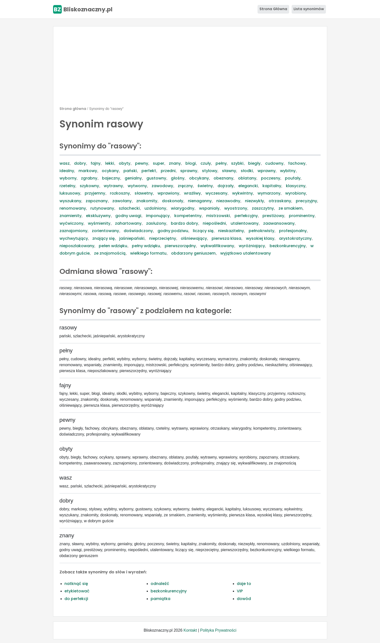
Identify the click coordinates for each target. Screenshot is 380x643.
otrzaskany (280, 201)
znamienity (70, 216)
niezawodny (228, 201)
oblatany (247, 178)
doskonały (172, 201)
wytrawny (113, 186)
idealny (67, 171)
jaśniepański (131, 238)
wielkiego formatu (148, 253)
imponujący (158, 216)
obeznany (223, 178)
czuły (205, 163)
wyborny (68, 178)
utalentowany (245, 223)
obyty (124, 163)
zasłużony (156, 223)
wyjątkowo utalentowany (245, 253)
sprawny (188, 171)
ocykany (110, 171)
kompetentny (187, 216)
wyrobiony (295, 193)
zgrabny (89, 178)
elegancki (248, 186)
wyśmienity (99, 223)
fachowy (296, 163)
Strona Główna (273, 8)
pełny (221, 163)
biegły (254, 163)
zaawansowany (279, 223)
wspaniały (209, 208)
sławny (229, 171)
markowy (88, 171)
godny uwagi (128, 216)
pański (130, 171)
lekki (109, 163)
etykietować (76, 591)
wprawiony (168, 193)
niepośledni (214, 223)
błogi (190, 163)
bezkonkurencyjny (288, 246)
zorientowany (105, 231)
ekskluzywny (98, 216)
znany (175, 163)
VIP (240, 591)
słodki (247, 171)
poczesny (270, 178)
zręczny (185, 186)
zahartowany (128, 223)
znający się (103, 238)
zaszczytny (263, 208)
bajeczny (111, 178)
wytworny (137, 186)
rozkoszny (120, 193)
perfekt (148, 171)
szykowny (89, 186)
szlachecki (129, 208)
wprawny (267, 171)
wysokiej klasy (260, 238)
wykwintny (242, 193)
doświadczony (138, 231)
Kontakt (190, 630)
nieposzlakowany (77, 246)
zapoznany (97, 201)
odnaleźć (160, 583)
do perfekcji (76, 599)
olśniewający (194, 238)
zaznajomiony (73, 231)
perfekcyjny (246, 216)
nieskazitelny (231, 231)
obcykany (199, 178)
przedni (168, 171)
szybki (237, 163)
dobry (80, 163)
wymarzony (269, 193)
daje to (244, 583)
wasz (65, 163)
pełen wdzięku (113, 246)
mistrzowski (218, 216)
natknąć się (76, 583)
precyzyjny (306, 201)
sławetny (144, 193)
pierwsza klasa (226, 238)
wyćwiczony (71, 223)
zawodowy (162, 186)
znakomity (146, 201)
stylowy (209, 171)
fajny (95, 163)
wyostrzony (235, 208)
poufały (292, 178)
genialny (133, 178)
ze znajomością (109, 253)
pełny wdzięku (146, 246)
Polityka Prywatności (218, 630)
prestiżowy (273, 216)
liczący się (203, 231)
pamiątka (160, 599)
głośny (177, 178)
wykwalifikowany (217, 246)
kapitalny (271, 186)
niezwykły (254, 201)
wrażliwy (192, 193)
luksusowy (70, 193)
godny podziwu (173, 231)
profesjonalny (293, 231)
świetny (205, 186)
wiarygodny (182, 208)
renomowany (73, 208)
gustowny (156, 178)
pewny (141, 163)
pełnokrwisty (261, 231)
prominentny (302, 216)
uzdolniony (155, 208)
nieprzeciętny (162, 238)
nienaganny (200, 201)
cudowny (274, 163)
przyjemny (95, 193)
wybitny (288, 171)
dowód (244, 599)
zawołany (122, 201)
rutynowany (102, 208)
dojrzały (226, 186)
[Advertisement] (190, 68)
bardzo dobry (184, 223)
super (158, 163)
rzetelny (67, 186)
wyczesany (216, 193)
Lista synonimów (309, 8)
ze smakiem (290, 208)
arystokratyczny (295, 238)
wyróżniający (252, 246)
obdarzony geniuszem (193, 253)
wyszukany (70, 201)
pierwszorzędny (180, 246)
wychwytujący (74, 238)
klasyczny (295, 186)
